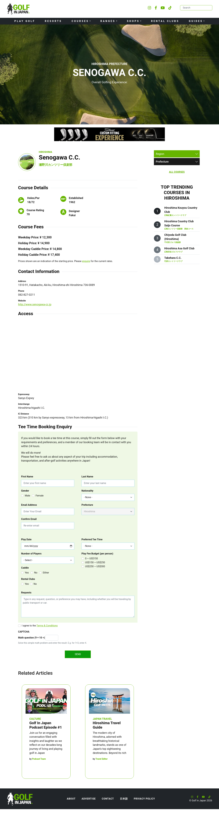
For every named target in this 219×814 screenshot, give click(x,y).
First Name (27, 476)
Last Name (87, 476)
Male (27, 495)
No (35, 572)
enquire (86, 261)
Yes (27, 572)
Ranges (107, 21)
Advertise (89, 798)
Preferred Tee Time (92, 539)
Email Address (29, 504)
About (71, 798)
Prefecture (87, 504)
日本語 (124, 798)
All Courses (177, 172)
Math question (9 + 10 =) (31, 637)
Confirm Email (29, 519)
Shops (133, 21)
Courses (80, 21)
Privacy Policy (144, 798)
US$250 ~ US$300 (95, 566)
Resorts (53, 21)
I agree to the (40, 625)
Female (39, 495)
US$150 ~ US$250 (95, 562)
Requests (26, 592)
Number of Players (31, 553)
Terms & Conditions (47, 625)
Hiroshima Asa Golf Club (179, 248)
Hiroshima (45, 152)
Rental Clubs (165, 21)
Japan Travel (102, 718)
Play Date (26, 539)
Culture (35, 718)
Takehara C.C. (172, 257)
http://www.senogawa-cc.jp (34, 304)
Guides (196, 21)
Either (46, 572)
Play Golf (24, 21)
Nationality (87, 490)
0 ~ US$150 (91, 558)
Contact (108, 798)
